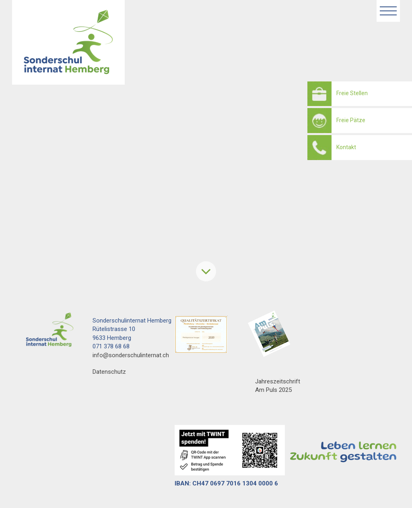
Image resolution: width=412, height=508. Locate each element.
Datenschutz (109, 371)
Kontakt (346, 147)
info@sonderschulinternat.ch (131, 355)
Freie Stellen (352, 93)
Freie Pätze (350, 120)
